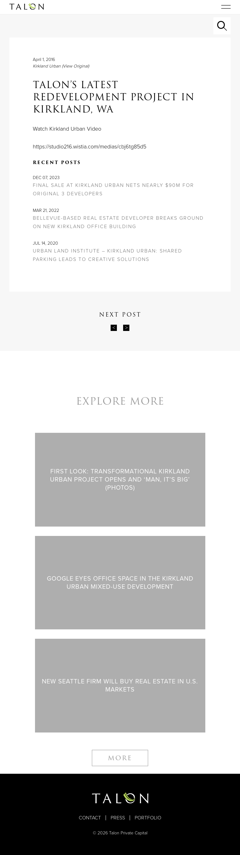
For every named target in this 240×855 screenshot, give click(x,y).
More (120, 762)
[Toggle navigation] (226, 7)
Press (118, 817)
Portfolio (148, 817)
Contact (90, 817)
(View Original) (75, 66)
